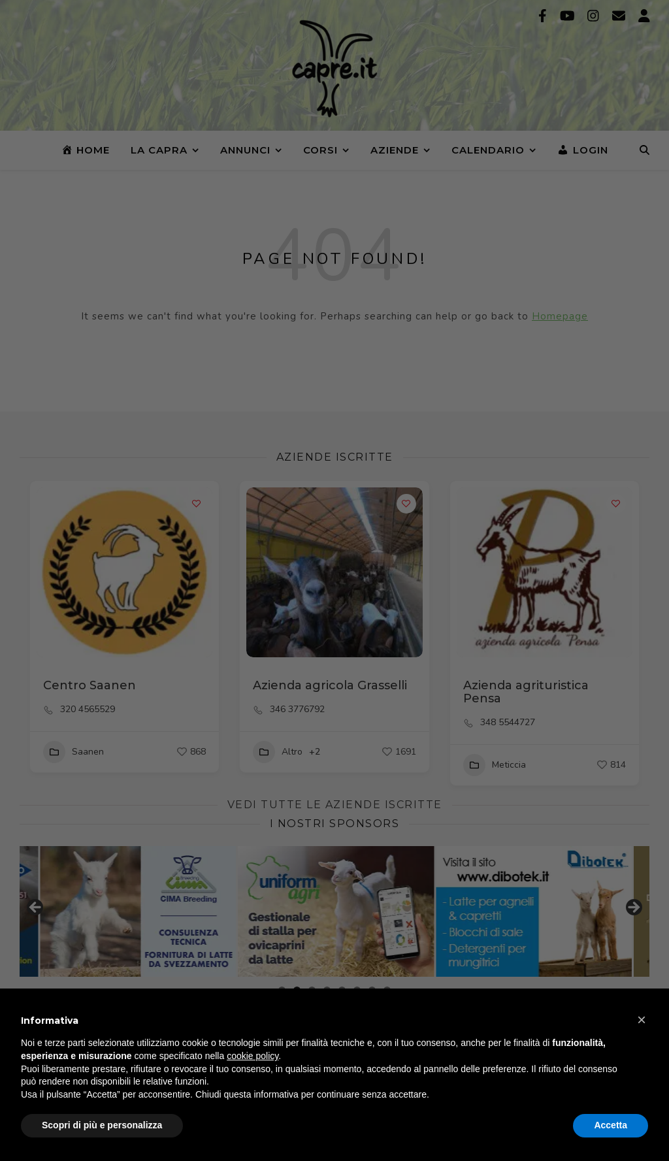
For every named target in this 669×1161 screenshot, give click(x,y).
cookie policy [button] (252, 1056)
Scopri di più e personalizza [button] (102, 1125)
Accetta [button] (610, 1125)
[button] (641, 1019)
